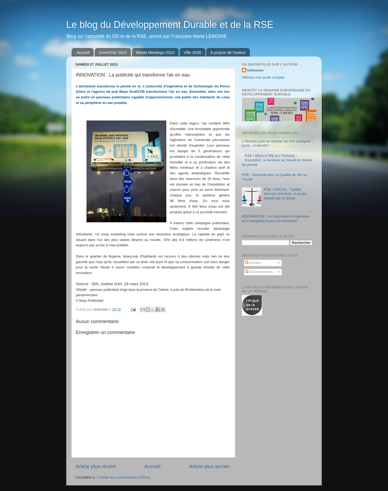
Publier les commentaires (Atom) (124, 477)
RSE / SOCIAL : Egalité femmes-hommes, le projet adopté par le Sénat (285, 193)
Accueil (83, 52)
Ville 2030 (192, 52)
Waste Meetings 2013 (155, 52)
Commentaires (259, 272)
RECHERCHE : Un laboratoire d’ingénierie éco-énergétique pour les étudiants (275, 218)
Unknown (255, 70)
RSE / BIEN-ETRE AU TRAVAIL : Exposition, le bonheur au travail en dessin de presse (277, 160)
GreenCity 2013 (113, 52)
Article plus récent (95, 466)
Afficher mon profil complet (263, 77)
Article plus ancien (209, 466)
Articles (253, 263)
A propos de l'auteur (228, 52)
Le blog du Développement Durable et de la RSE (170, 24)
